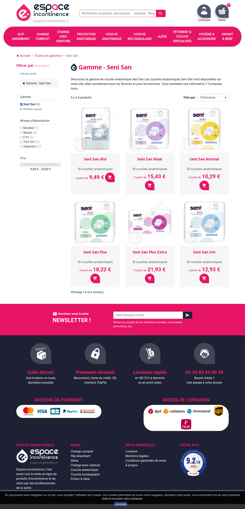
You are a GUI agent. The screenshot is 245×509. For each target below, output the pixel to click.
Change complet (82, 451)
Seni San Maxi (149, 159)
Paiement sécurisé (138, 470)
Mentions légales (137, 456)
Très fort (31, 142)
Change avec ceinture (85, 465)
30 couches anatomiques (95, 169)
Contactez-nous (136, 479)
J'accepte (120, 503)
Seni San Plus (95, 252)
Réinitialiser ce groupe (32, 109)
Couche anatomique (84, 470)
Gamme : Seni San (38, 83)
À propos (131, 465)
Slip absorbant (80, 456)
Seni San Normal (204, 159)
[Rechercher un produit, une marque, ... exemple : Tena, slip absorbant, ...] (122, 13)
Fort (28, 137)
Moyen (30, 132)
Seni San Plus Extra (150, 252)
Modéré (30, 128)
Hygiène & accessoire (85, 483)
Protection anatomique (86, 488)
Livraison (131, 451)
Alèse (74, 460)
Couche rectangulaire (85, 474)
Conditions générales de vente (145, 460)
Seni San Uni (204, 252)
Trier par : (190, 97)
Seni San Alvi (95, 159)
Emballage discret (137, 474)
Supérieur (32, 146)
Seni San (31, 104)
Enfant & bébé (80, 479)
